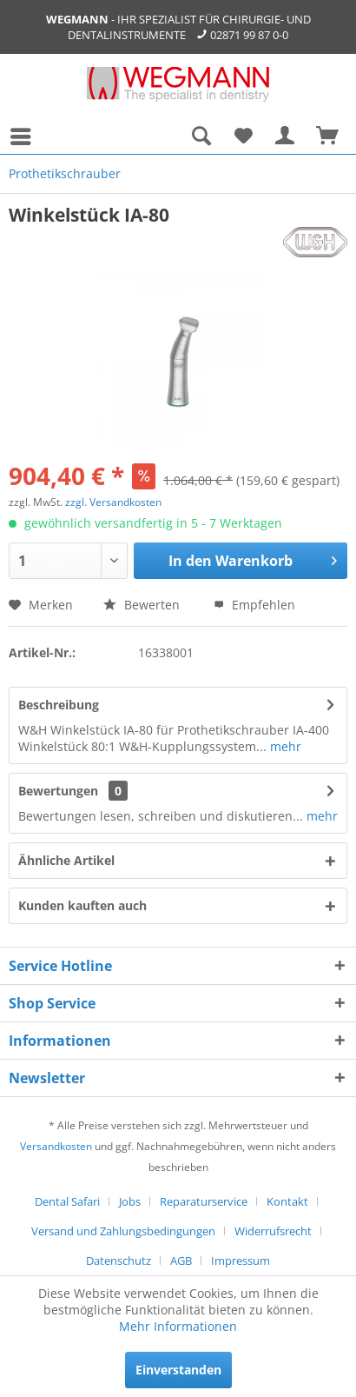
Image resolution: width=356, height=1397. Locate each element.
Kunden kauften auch (82, 905)
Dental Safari (67, 1201)
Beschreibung (58, 704)
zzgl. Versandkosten (113, 502)
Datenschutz (118, 1260)
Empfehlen (254, 604)
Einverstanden (178, 1369)
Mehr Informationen (178, 1326)
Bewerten (141, 604)
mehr (284, 746)
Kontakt (287, 1201)
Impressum (240, 1260)
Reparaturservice (203, 1201)
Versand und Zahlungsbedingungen (123, 1231)
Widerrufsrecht (273, 1231)
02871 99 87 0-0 (249, 35)
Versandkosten (56, 1146)
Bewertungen (58, 790)
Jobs (130, 1201)
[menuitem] (25, 136)
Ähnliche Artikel (66, 860)
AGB (181, 1260)
